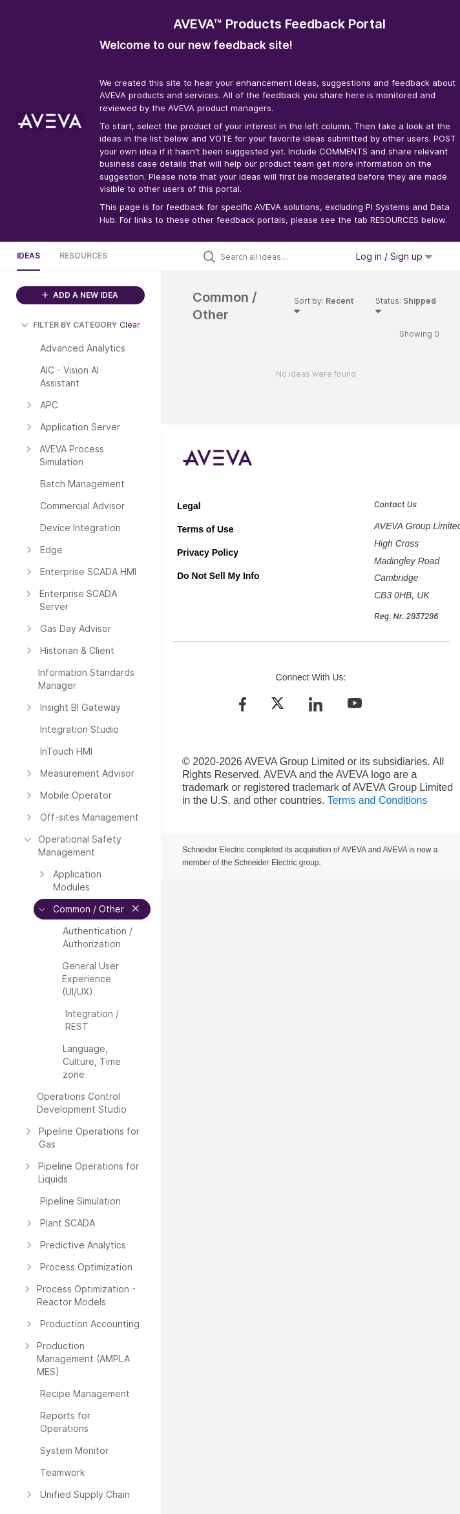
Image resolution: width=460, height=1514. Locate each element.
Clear (130, 325)
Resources (83, 255)
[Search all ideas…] (280, 256)
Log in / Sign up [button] (394, 256)
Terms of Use (205, 529)
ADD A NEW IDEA (80, 295)
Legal (189, 506)
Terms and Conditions (378, 800)
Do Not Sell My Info (218, 576)
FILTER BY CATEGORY (69, 325)
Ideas (28, 255)
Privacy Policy (207, 552)
